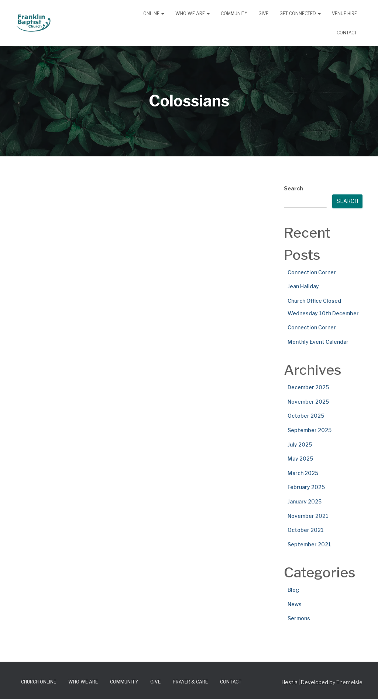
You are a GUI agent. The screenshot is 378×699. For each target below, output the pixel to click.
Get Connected (300, 13)
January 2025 (305, 501)
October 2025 (306, 416)
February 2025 (306, 487)
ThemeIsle (349, 682)
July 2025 (300, 444)
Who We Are (192, 13)
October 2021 (306, 530)
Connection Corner (312, 272)
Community (234, 13)
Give (263, 13)
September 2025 (309, 430)
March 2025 (303, 473)
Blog (293, 590)
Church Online (38, 682)
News (295, 604)
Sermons (299, 618)
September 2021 (309, 544)
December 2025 (308, 387)
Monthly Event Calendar (318, 342)
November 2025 (308, 401)
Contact (347, 32)
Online (153, 13)
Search (293, 188)
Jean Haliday (303, 286)
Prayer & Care (190, 682)
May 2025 (300, 458)
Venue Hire (344, 13)
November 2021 (308, 516)
